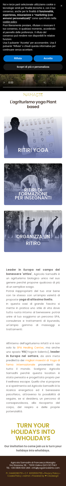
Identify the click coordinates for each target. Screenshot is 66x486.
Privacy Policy (51, 473)
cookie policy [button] (10, 21)
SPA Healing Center (30, 347)
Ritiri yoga (33, 150)
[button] (61, 6)
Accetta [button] (48, 58)
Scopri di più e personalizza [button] (33, 66)
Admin (26, 475)
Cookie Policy (14, 475)
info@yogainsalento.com (46, 467)
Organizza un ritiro (33, 240)
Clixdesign (53, 475)
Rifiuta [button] (18, 58)
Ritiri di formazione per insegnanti (33, 194)
